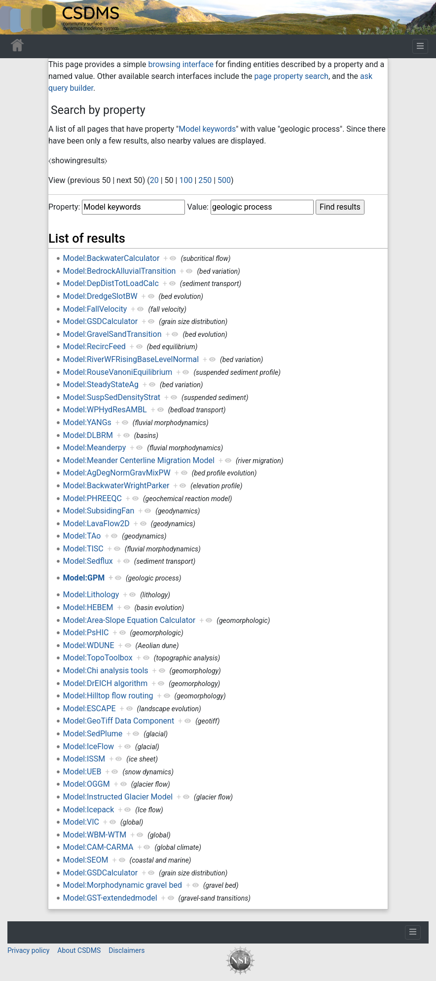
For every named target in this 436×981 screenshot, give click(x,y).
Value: (198, 207)
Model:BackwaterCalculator (111, 258)
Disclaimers (127, 950)
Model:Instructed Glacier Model (118, 796)
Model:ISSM (84, 758)
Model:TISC (83, 548)
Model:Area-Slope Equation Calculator (129, 620)
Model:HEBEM (88, 607)
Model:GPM (84, 577)
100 (185, 180)
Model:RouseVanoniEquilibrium (118, 372)
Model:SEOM (86, 860)
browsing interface (180, 64)
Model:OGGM (86, 784)
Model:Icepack (88, 809)
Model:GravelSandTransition (112, 334)
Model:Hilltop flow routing (108, 695)
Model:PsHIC (86, 632)
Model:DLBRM (88, 435)
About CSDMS (79, 950)
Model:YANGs (87, 422)
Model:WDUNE (88, 645)
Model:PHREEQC (92, 498)
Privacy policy (28, 950)
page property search (291, 76)
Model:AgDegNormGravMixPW (117, 472)
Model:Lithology (91, 594)
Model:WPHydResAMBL (105, 409)
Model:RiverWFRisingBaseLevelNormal (131, 359)
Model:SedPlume (93, 733)
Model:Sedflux (88, 561)
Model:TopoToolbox (98, 657)
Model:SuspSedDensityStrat (112, 397)
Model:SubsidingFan (99, 510)
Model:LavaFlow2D (96, 523)
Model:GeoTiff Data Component (119, 721)
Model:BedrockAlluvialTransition (119, 271)
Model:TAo (82, 536)
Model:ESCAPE (89, 708)
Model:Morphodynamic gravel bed (122, 885)
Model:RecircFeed (94, 346)
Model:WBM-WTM (95, 834)
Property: (64, 207)
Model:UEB (82, 771)
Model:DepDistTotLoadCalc (111, 283)
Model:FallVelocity (95, 309)
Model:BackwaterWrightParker (116, 485)
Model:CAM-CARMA (98, 847)
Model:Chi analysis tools (105, 670)
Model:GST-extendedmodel (110, 898)
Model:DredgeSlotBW (100, 296)
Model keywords (207, 129)
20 (154, 180)
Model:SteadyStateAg (101, 384)
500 (224, 180)
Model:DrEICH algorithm (105, 683)
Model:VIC (81, 822)
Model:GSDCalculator (100, 321)
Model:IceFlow (88, 746)
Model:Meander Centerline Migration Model (139, 460)
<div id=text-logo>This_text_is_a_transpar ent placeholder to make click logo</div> (16, 17)
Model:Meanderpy (94, 447)
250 (205, 180)
